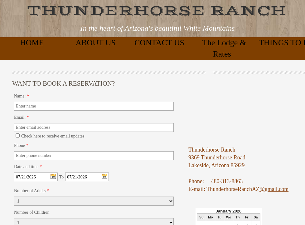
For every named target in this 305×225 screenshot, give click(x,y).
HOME (32, 42)
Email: (21, 117)
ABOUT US (95, 42)
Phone (21, 145)
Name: (21, 96)
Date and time (28, 166)
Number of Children (32, 212)
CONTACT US (159, 42)
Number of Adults (31, 190)
